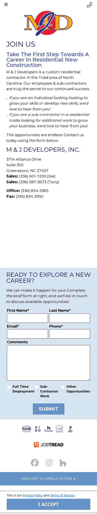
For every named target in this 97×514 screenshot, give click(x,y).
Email (13, 326)
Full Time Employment (23, 389)
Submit (48, 409)
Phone (56, 326)
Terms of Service (62, 495)
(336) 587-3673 (32, 182)
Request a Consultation (48, 478)
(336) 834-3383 (34, 190)
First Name (18, 310)
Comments (17, 342)
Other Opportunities (78, 389)
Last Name (60, 310)
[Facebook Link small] (35, 463)
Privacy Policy (33, 495)
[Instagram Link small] (49, 463)
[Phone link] (89, 5)
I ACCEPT (48, 504)
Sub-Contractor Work (49, 391)
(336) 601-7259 (32, 176)
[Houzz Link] (62, 463)
